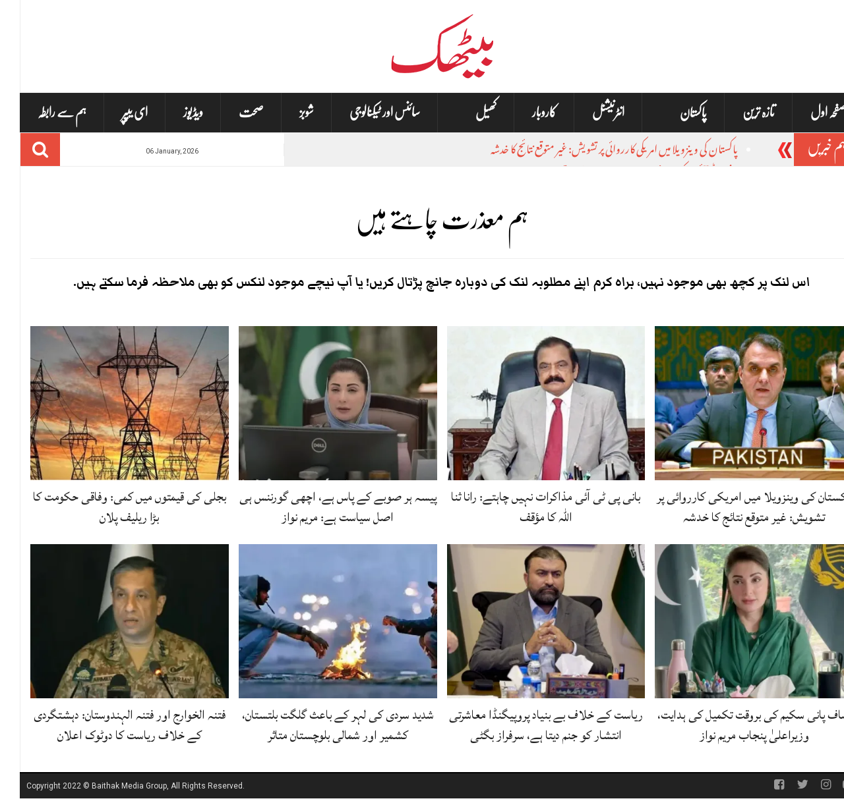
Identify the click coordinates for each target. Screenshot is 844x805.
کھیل (466, 113)
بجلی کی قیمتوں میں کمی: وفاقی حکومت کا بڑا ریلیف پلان (109, 507)
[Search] (20, 149)
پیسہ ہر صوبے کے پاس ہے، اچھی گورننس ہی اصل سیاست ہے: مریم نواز (318, 507)
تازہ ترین (739, 112)
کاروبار (524, 112)
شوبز (287, 112)
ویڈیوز (173, 112)
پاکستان (673, 113)
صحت (231, 112)
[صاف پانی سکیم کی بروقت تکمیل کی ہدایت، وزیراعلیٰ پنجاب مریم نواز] (734, 621)
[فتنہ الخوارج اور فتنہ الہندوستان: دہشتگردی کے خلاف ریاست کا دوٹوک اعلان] (110, 621)
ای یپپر (115, 112)
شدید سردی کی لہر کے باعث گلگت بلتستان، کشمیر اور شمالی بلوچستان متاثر (318, 725)
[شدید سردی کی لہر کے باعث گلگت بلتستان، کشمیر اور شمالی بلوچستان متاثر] (318, 621)
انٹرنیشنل (588, 112)
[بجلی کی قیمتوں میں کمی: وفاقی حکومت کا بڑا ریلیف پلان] (110, 403)
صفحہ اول (809, 112)
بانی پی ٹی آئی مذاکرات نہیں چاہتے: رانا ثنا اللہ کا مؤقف (525, 507)
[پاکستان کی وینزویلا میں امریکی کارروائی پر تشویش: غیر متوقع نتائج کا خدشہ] (734, 403)
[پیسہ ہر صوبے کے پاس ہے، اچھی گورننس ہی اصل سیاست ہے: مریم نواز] (318, 403)
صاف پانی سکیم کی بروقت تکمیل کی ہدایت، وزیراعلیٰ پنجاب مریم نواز (734, 725)
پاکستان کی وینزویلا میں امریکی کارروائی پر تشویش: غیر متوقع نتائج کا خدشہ (594, 151)
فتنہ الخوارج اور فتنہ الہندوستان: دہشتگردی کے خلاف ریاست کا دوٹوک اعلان (110, 725)
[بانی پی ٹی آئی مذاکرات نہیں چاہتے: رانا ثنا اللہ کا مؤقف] (526, 403)
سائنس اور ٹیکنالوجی (365, 112)
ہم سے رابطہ (42, 112)
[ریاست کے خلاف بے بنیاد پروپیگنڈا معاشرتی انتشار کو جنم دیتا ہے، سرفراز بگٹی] (526, 621)
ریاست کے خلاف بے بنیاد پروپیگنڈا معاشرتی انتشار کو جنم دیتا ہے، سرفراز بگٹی (526, 725)
